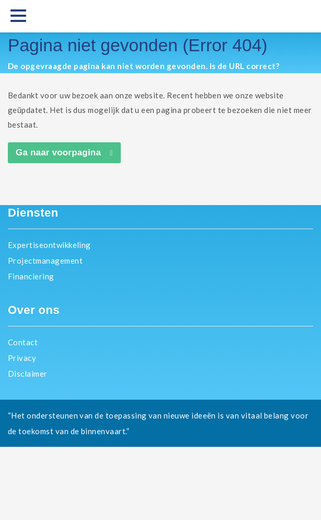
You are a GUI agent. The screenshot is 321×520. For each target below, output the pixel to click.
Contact (23, 342)
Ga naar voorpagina (58, 152)
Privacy (22, 358)
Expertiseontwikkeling (49, 245)
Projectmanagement (45, 260)
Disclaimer (28, 373)
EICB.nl (160, 483)
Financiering (31, 276)
